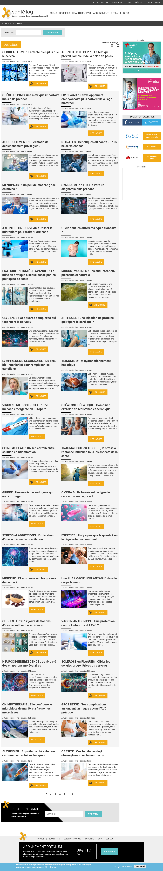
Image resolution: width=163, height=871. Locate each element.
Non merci (140, 866)
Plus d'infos (50, 867)
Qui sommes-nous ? (72, 839)
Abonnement (101, 13)
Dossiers (64, 13)
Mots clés (9, 32)
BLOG (126, 13)
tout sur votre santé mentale (152, 136)
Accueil (4, 23)
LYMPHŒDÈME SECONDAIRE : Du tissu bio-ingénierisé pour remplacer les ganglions (29, 365)
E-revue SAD (117, 3)
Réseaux (116, 13)
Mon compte (154, 3)
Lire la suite (40, 84)
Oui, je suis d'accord (123, 866)
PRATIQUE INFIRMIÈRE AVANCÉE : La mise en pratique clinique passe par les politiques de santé (29, 275)
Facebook (123, 838)
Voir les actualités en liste (112, 45)
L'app (129, 3)
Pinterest (132, 838)
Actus (53, 13)
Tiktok (137, 838)
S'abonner (93, 814)
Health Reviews (81, 13)
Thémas (138, 3)
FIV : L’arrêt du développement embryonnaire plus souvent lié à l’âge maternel (86, 99)
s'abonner (109, 851)
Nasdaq (139, 11)
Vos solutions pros (151, 157)
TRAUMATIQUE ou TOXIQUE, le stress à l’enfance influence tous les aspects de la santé (89, 452)
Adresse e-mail (52, 809)
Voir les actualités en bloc (118, 45)
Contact (110, 839)
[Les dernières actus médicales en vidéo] (142, 199)
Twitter (128, 838)
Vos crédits (151, 147)
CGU (100, 839)
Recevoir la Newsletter (141, 117)
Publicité (89, 839)
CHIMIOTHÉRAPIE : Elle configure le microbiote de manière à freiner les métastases (27, 708)
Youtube (142, 838)
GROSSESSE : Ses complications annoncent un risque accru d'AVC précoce (84, 708)
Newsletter (54, 839)
